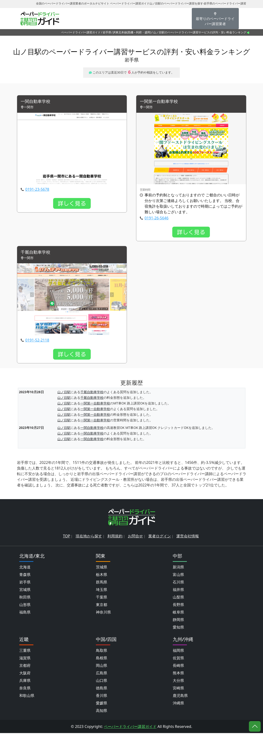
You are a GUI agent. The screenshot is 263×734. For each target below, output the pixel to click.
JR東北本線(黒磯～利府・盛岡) (132, 32)
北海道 (25, 568)
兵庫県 (25, 681)
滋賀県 (25, 658)
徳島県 (101, 688)
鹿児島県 (180, 696)
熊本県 (178, 673)
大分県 (178, 681)
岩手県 (107, 32)
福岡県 (178, 651)
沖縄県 (178, 704)
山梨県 (178, 598)
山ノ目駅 (64, 393)
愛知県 (178, 628)
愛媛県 (101, 704)
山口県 (101, 681)
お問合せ (135, 537)
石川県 (178, 583)
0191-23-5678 (37, 189)
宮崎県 (178, 688)
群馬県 (101, 583)
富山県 (178, 575)
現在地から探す (89, 537)
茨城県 (101, 568)
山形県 (25, 605)
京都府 (25, 666)
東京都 (101, 605)
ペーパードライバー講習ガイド (81, 32)
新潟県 (178, 568)
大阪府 (25, 673)
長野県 (178, 605)
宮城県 (25, 590)
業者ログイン (159, 537)
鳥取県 (101, 651)
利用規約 (114, 537)
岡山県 (101, 666)
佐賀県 (178, 658)
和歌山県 (26, 696)
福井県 (178, 590)
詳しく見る (72, 204)
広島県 (101, 673)
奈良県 (25, 688)
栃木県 (101, 575)
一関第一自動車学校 (161, 102)
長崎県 (178, 666)
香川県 (101, 696)
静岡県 (178, 620)
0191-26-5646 (157, 218)
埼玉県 (101, 590)
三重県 (25, 651)
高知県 (101, 711)
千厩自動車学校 (37, 253)
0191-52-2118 (37, 341)
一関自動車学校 (37, 102)
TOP (66, 537)
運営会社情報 (187, 537)
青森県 (25, 575)
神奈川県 (103, 613)
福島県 (25, 613)
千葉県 (101, 598)
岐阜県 (178, 613)
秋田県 (25, 598)
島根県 (101, 658)
